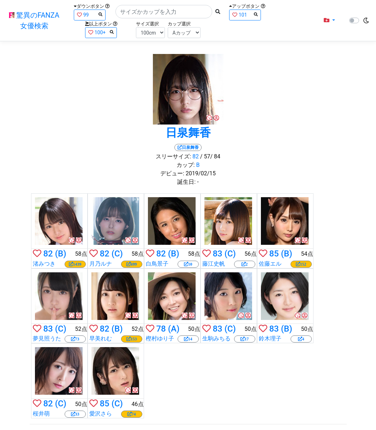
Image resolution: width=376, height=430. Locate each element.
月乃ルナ (100, 263)
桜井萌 (41, 413)
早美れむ (100, 338)
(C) (117, 254)
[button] (329, 20)
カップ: (186, 165)
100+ (101, 32)
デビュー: (172, 173)
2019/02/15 (201, 173)
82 (195, 156)
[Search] (163, 11)
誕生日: (186, 181)
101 (245, 14)
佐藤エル (270, 263)
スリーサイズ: (173, 156)
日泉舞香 (188, 132)
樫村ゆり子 (160, 338)
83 (217, 254)
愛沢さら (100, 413)
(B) (60, 254)
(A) (174, 329)
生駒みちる (216, 338)
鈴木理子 (270, 338)
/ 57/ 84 (210, 156)
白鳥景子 (157, 263)
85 (274, 254)
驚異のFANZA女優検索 (34, 20)
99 (89, 14)
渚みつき (44, 263)
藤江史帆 (213, 263)
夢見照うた (47, 338)
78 (161, 329)
